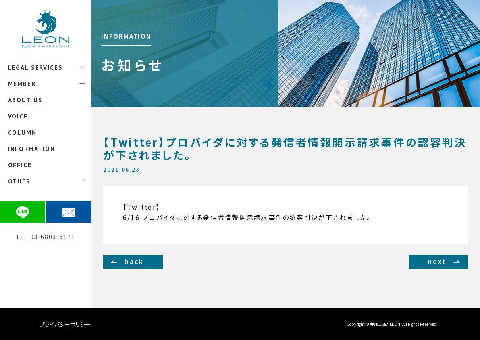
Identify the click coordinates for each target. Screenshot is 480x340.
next (437, 261)
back (134, 261)
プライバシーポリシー (65, 324)
